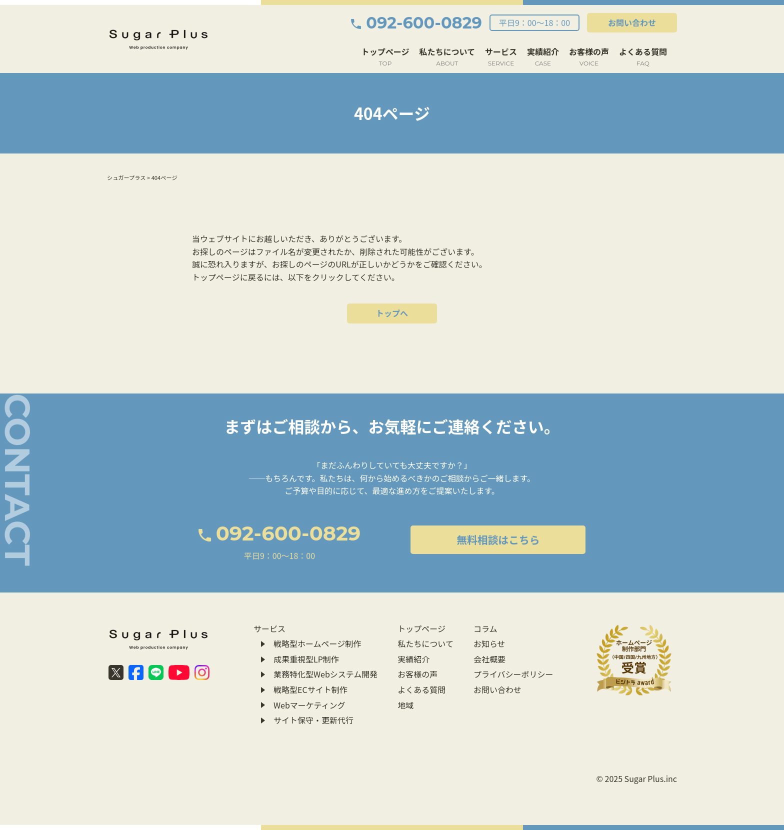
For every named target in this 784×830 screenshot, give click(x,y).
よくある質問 (643, 57)
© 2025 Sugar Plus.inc (636, 778)
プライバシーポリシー (514, 674)
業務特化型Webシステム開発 (326, 674)
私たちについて (447, 57)
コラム (486, 628)
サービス (501, 57)
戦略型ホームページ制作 (317, 644)
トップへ (392, 313)
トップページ (386, 57)
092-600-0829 (416, 22)
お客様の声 (589, 57)
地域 (406, 705)
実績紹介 (543, 57)
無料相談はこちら (498, 539)
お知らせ (490, 644)
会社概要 (490, 659)
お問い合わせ (632, 22)
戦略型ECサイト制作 (311, 690)
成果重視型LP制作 (306, 659)
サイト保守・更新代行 (314, 720)
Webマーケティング (310, 705)
